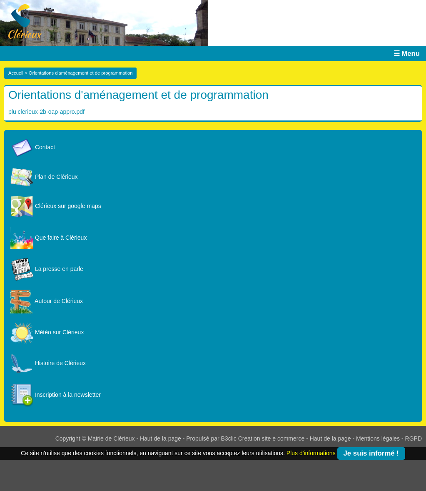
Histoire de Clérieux (48, 363)
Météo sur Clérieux (47, 332)
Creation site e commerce (271, 438)
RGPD (413, 438)
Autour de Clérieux (46, 301)
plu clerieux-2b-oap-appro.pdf (46, 111)
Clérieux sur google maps (55, 206)
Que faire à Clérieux (48, 237)
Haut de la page (160, 438)
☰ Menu (407, 54)
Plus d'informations (311, 452)
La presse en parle (46, 269)
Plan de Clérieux (44, 176)
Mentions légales (378, 438)
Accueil (15, 72)
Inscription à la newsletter (55, 394)
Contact (32, 147)
